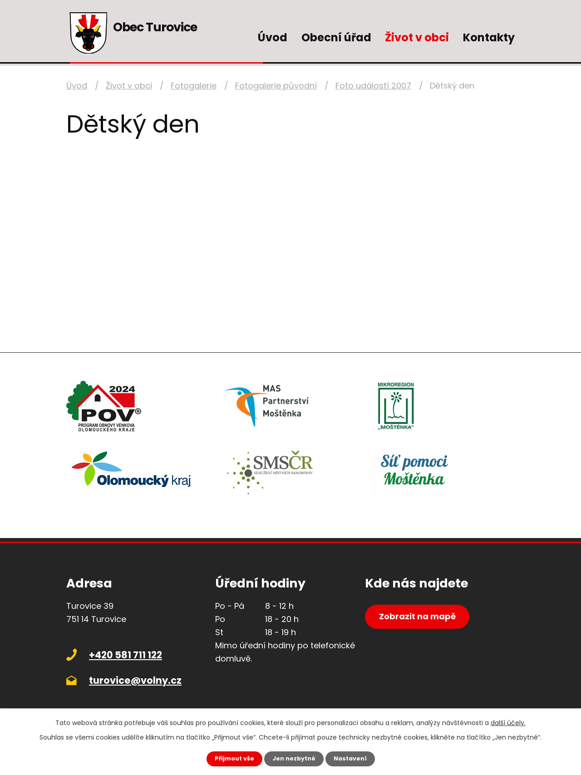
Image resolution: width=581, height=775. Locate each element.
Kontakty (489, 37)
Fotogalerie (194, 85)
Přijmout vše (230, 758)
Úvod (272, 37)
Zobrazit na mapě (423, 621)
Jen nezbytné (294, 758)
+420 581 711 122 (125, 654)
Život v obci (417, 37)
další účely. (508, 721)
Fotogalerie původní (276, 85)
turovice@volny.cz (135, 680)
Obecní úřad (336, 37)
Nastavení (354, 758)
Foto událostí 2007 (373, 85)
